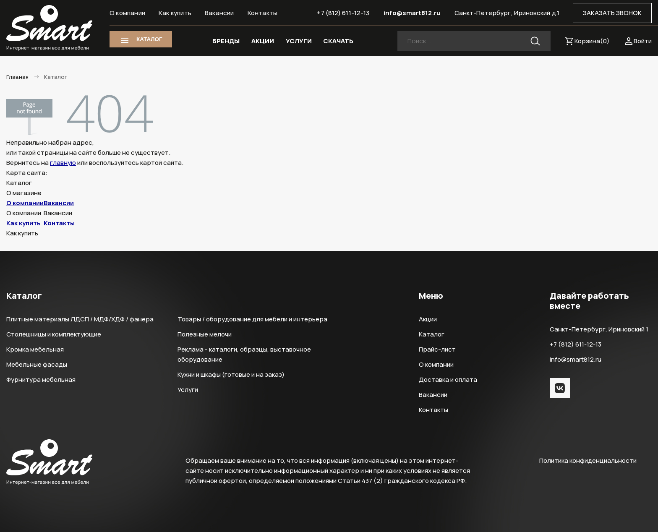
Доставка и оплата (448, 379)
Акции (428, 319)
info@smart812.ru (412, 12)
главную (63, 162)
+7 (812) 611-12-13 (343, 12)
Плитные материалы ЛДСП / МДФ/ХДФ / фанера (80, 319)
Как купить (175, 12)
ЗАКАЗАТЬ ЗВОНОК (612, 12)
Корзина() (592, 41)
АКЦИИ (262, 41)
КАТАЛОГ (149, 39)
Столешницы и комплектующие (53, 334)
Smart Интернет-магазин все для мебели (49, 28)
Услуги (188, 389)
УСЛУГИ (299, 41)
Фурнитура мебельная (41, 379)
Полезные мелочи (205, 334)
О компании (127, 12)
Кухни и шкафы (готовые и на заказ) (231, 374)
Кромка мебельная (35, 349)
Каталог (431, 334)
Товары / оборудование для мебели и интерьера (252, 319)
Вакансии (219, 12)
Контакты (263, 12)
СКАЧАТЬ (338, 41)
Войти (643, 41)
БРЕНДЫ (226, 41)
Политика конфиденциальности (588, 460)
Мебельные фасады (36, 364)
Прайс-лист (437, 349)
